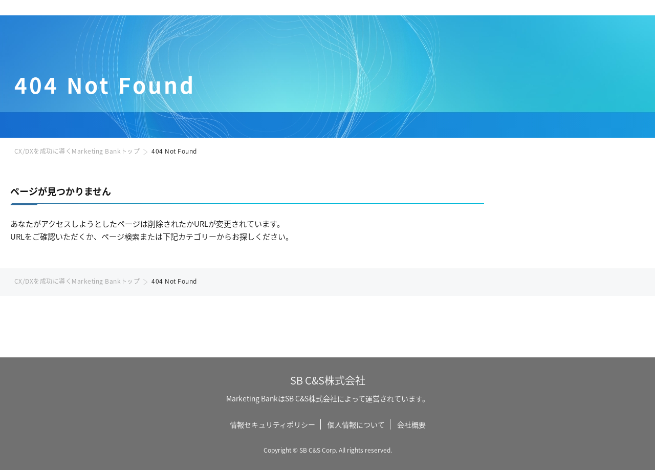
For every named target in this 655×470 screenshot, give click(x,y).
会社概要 (411, 424)
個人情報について (356, 424)
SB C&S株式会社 (327, 380)
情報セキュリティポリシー (272, 424)
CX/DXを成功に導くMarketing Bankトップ (77, 150)
